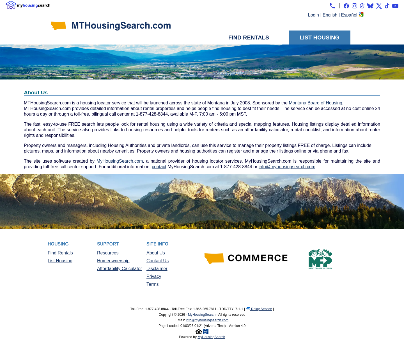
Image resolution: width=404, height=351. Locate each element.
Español (349, 15)
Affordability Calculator (119, 268)
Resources (107, 253)
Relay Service (259, 309)
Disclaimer (156, 268)
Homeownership (113, 260)
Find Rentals (248, 37)
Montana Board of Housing (315, 102)
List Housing (319, 37)
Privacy (153, 276)
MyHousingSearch (201, 315)
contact (159, 166)
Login (313, 15)
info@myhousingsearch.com (287, 166)
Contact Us (157, 260)
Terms (152, 284)
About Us (155, 253)
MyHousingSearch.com (120, 161)
